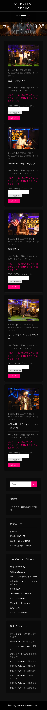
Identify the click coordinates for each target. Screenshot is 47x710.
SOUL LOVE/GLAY (17, 567)
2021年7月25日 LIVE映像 (20, 541)
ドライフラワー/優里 (19, 612)
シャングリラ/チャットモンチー (23, 576)
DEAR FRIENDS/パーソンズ (21, 163)
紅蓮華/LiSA (14, 249)
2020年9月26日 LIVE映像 (21, 73)
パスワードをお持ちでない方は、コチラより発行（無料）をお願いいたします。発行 (23, 98)
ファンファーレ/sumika (20, 603)
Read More (14, 118)
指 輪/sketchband (17, 572)
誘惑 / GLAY (15, 608)
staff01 (13, 70)
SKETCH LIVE (23, 4)
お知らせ (13, 531)
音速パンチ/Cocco (18, 80)
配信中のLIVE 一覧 (22, 24)
